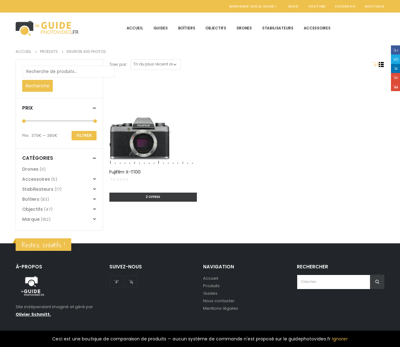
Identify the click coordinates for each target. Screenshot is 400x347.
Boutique (374, 6)
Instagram (131, 281)
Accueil (135, 28)
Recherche (37, 86)
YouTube (317, 6)
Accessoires (317, 28)
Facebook (345, 6)
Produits (211, 286)
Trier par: (118, 64)
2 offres (153, 196)
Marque (31, 219)
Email (395, 86)
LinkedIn (395, 68)
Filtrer (84, 135)
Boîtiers (186, 28)
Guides (160, 28)
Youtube (116, 281)
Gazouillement (395, 59)
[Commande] (156, 64)
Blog (293, 6)
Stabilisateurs (277, 28)
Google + (395, 77)
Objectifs (215, 28)
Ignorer (340, 339)
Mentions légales (220, 308)
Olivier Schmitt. (33, 314)
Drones (244, 28)
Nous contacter (219, 301)
